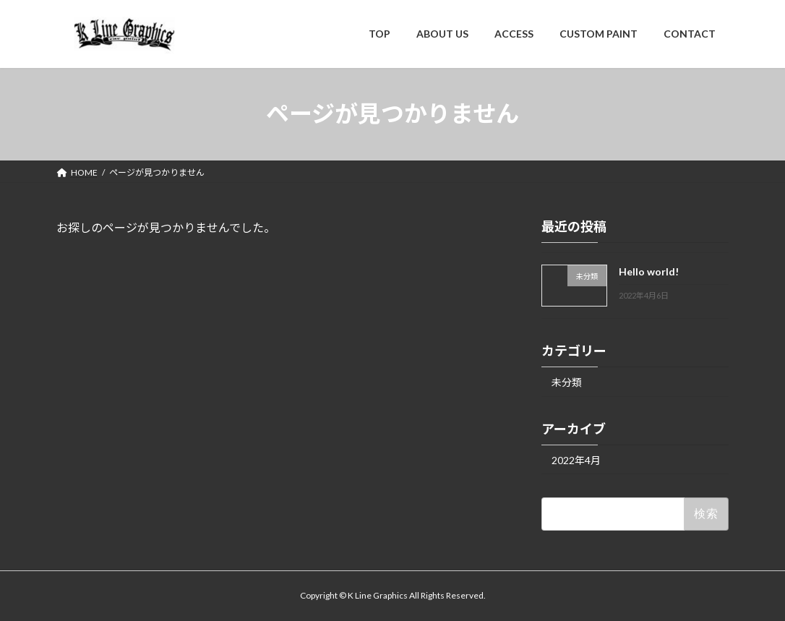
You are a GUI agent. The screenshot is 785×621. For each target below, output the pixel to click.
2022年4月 (576, 459)
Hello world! (649, 271)
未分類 (567, 381)
